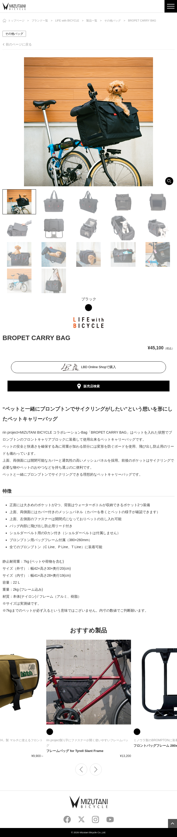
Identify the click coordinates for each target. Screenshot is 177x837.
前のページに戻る (19, 44)
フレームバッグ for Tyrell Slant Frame (74, 751)
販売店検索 (92, 386)
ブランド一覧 (40, 20)
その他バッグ (112, 20)
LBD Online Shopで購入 (88, 367)
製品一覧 (91, 20)
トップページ (16, 20)
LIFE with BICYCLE (67, 20)
